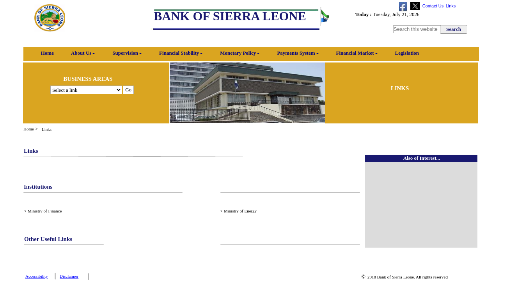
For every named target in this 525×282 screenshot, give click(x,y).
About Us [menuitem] (83, 53)
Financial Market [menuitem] (357, 53)
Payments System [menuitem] (298, 53)
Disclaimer (69, 276)
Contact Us (432, 6)
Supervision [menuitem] (127, 53)
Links (451, 6)
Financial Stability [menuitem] (181, 53)
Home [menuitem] (43, 53)
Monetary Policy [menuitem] (240, 53)
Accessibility (36, 276)
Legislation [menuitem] (407, 53)
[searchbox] (417, 29)
